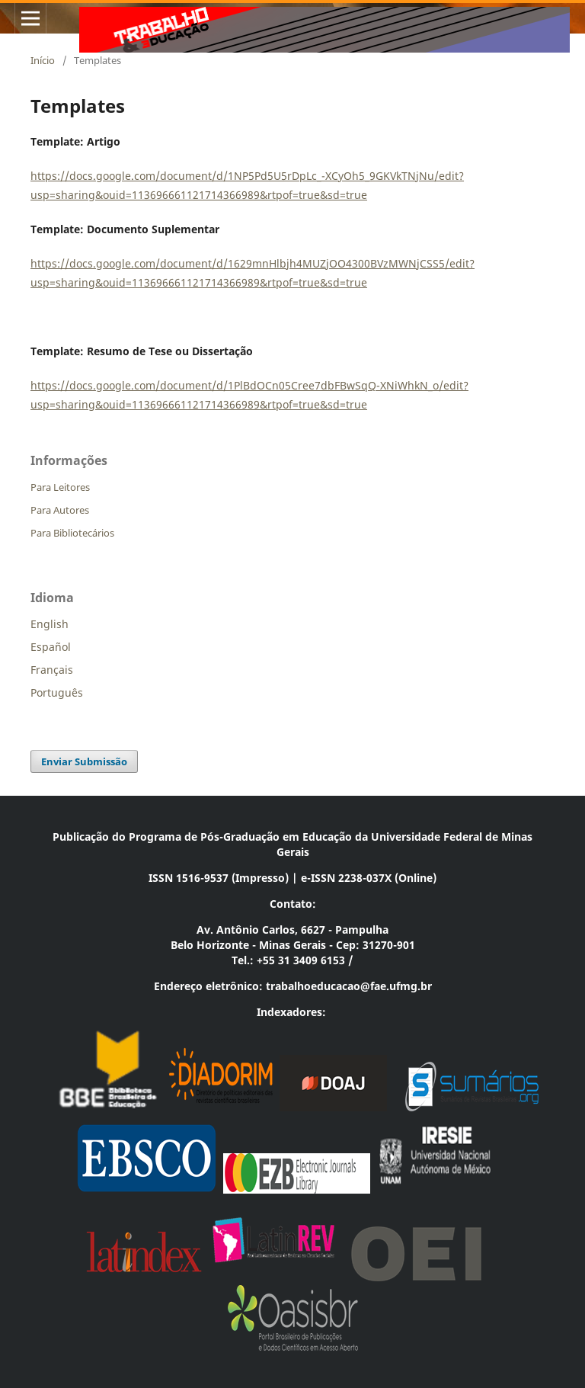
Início (42, 60)
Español (50, 647)
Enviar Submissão (84, 761)
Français (51, 669)
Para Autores (59, 510)
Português (56, 692)
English (49, 624)
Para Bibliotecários (72, 533)
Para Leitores (60, 487)
